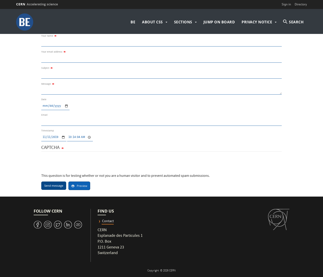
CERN (37, 4)
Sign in (286, 4)
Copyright (153, 271)
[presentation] (75, 165)
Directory (301, 4)
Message (46, 83)
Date (43, 99)
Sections (183, 22)
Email (44, 114)
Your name (47, 35)
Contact (108, 221)
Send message (53, 186)
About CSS (152, 22)
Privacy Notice (257, 22)
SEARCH (296, 22)
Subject (45, 67)
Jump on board (219, 22)
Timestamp (47, 130)
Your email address (51, 51)
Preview (79, 186)
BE (133, 22)
